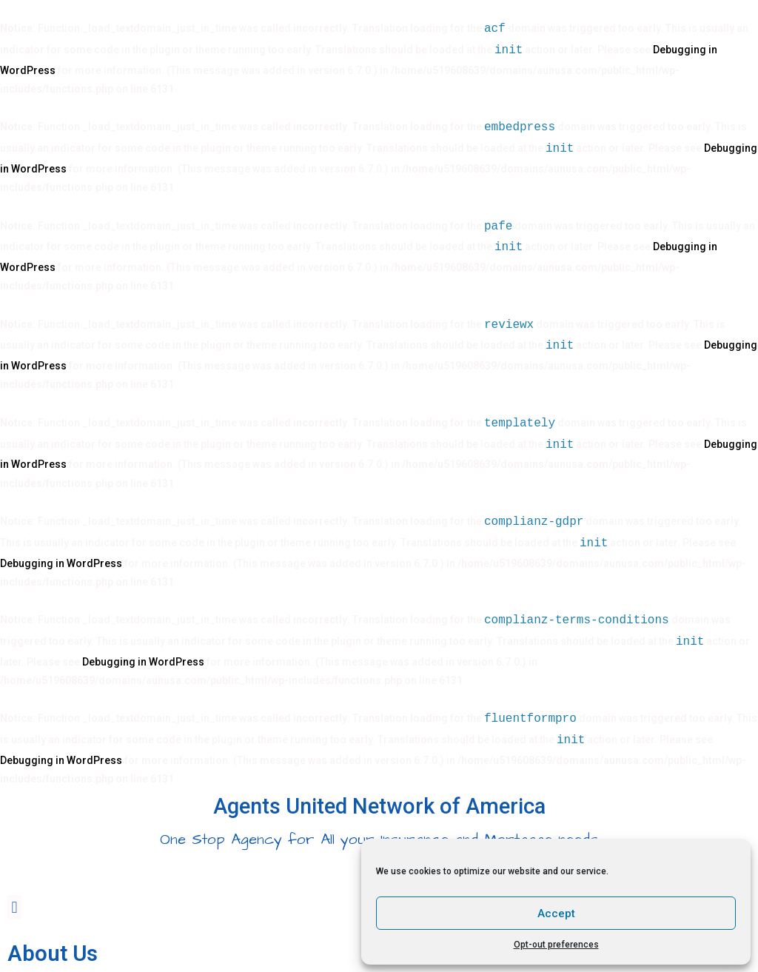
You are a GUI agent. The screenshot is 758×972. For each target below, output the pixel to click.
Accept (556, 913)
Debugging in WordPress (61, 563)
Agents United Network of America (379, 806)
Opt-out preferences (556, 944)
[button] (14, 907)
